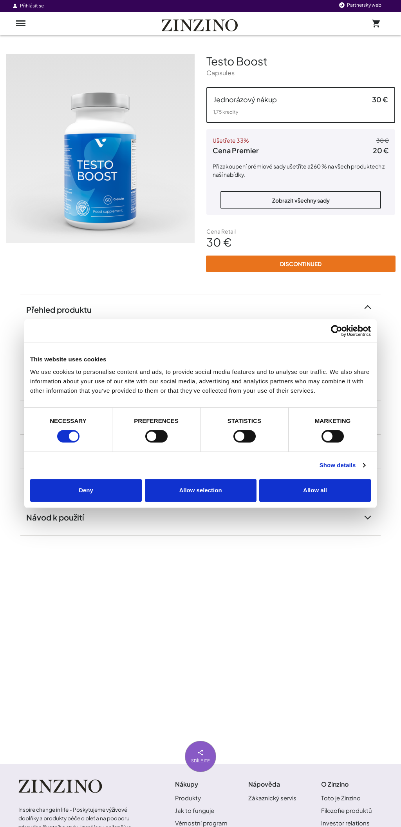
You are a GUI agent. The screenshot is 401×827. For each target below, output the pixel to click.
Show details (338, 465)
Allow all (315, 490)
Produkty (188, 798)
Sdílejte (200, 755)
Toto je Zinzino (341, 798)
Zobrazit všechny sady (301, 200)
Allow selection (200, 490)
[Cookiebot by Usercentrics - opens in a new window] (336, 331)
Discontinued (301, 263)
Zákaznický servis (272, 798)
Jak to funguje (194, 810)
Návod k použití (59, 516)
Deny (86, 490)
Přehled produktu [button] (63, 309)
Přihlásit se (28, 6)
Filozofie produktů (346, 810)
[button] (300, 105)
